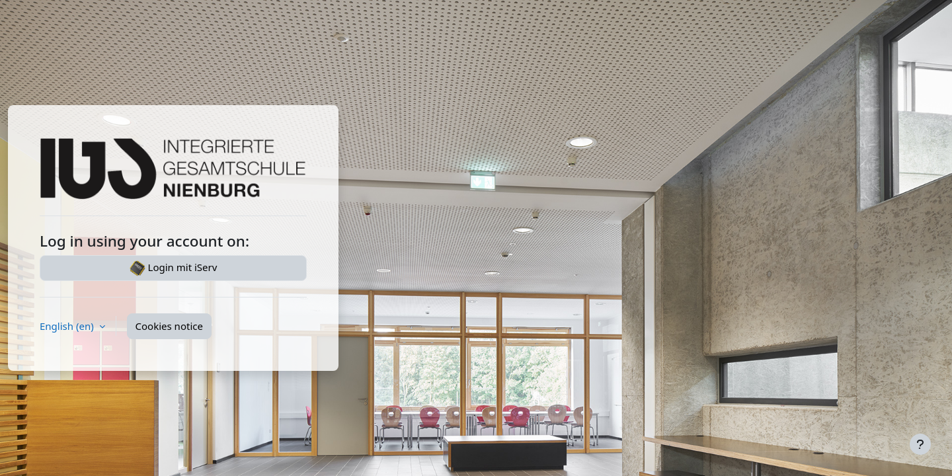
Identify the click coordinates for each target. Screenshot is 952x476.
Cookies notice (169, 326)
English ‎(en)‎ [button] (68, 326)
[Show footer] (920, 444)
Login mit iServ (174, 268)
